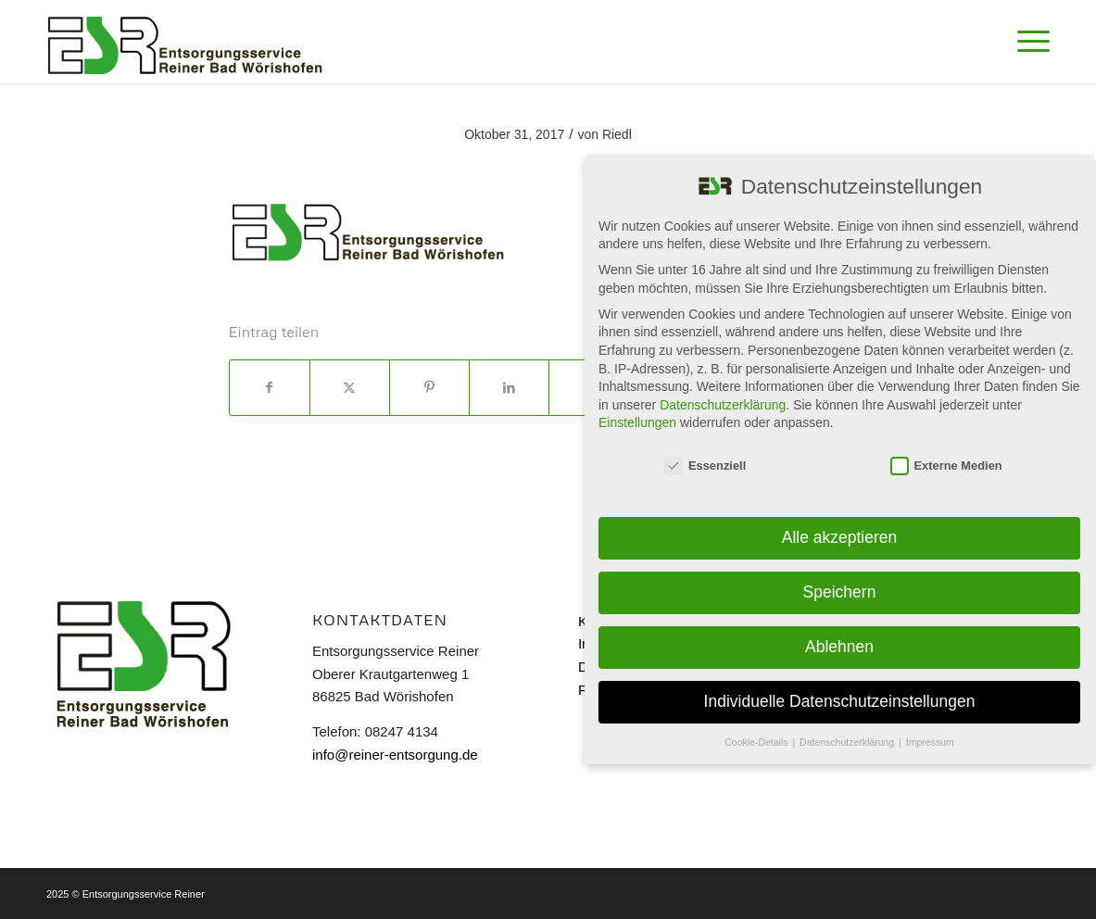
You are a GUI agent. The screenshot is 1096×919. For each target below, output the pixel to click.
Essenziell (709, 465)
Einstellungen (640, 422)
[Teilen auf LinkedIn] (509, 387)
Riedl (617, 134)
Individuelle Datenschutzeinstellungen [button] (842, 701)
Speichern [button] (842, 592)
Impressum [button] (933, 742)
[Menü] (1027, 41)
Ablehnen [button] (842, 646)
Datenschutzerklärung (726, 404)
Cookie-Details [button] (761, 742)
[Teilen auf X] (349, 387)
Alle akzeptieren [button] (843, 537)
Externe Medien (949, 465)
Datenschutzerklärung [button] (851, 742)
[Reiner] (185, 41)
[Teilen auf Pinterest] (429, 387)
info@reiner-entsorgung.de (395, 754)
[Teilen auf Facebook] (269, 387)
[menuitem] (1027, 41)
